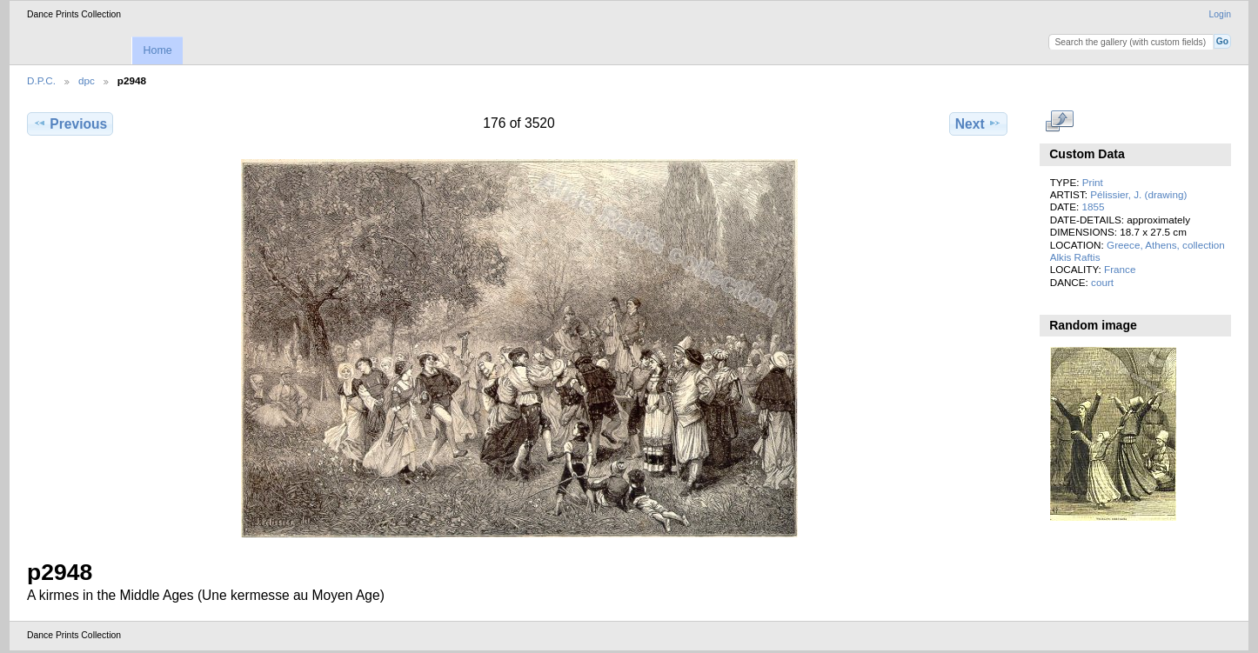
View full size (1059, 122)
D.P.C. (41, 80)
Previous (70, 123)
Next (978, 123)
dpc (86, 80)
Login (1220, 14)
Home (157, 50)
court (1102, 282)
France (1119, 269)
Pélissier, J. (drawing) (1138, 194)
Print (1092, 182)
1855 (1092, 206)
